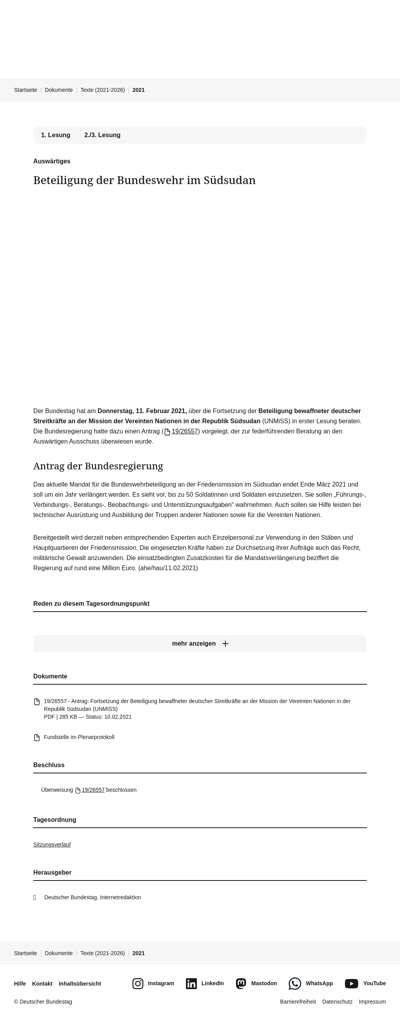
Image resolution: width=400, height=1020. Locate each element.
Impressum (372, 1002)
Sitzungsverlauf (52, 844)
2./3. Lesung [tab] (102, 135)
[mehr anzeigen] (199, 643)
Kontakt (42, 984)
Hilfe (20, 984)
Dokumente (59, 90)
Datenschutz (337, 1002)
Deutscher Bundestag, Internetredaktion (92, 897)
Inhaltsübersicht (80, 984)
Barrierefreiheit (298, 1002)
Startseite (25, 90)
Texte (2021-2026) (102, 90)
